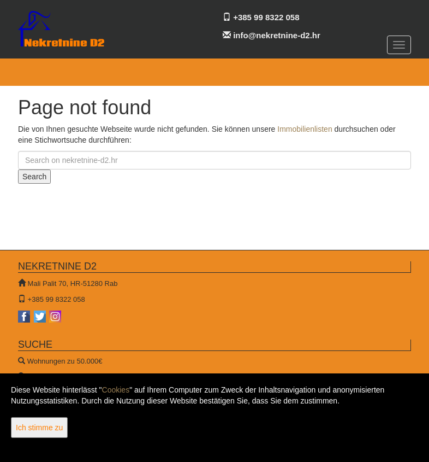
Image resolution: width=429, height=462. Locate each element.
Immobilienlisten (304, 129)
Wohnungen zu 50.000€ (65, 361)
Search (34, 176)
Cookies (116, 389)
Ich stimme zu (39, 427)
